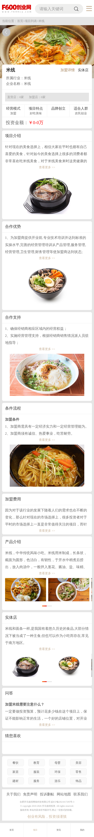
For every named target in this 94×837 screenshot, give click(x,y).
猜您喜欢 (13, 736)
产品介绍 (13, 542)
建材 (15, 781)
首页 (11, 830)
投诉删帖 (47, 794)
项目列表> (32, 21)
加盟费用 (13, 499)
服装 (36, 772)
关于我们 (13, 794)
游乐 (58, 781)
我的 (82, 830)
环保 (58, 772)
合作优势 (13, 226)
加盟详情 (67, 70)
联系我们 (80, 794)
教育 (36, 762)
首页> (21, 21)
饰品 (79, 781)
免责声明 (30, 794)
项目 (35, 830)
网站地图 (64, 794)
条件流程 (13, 408)
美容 (79, 762)
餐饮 (15, 762)
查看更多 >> (47, 167)
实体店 (83, 70)
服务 (36, 781)
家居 (15, 772)
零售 (79, 772)
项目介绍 (13, 135)
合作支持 (13, 317)
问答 (9, 693)
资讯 (59, 830)
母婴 (58, 762)
